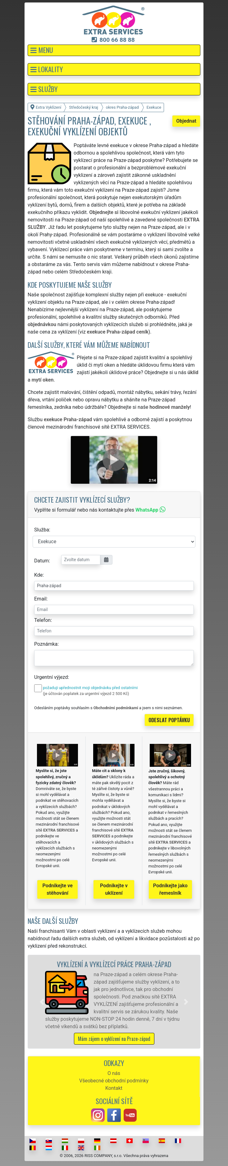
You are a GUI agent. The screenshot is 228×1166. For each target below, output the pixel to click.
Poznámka (45, 644)
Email (40, 599)
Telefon (42, 620)
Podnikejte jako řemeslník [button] (170, 889)
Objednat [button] (186, 121)
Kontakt (113, 1088)
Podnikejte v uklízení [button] (114, 889)
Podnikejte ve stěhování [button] (58, 889)
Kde (38, 575)
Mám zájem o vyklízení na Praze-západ (114, 1038)
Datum (41, 561)
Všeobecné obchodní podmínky (113, 1081)
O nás (113, 1073)
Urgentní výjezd (51, 677)
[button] (114, 50)
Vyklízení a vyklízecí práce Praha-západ (114, 964)
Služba (41, 530)
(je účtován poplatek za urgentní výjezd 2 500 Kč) (86, 693)
